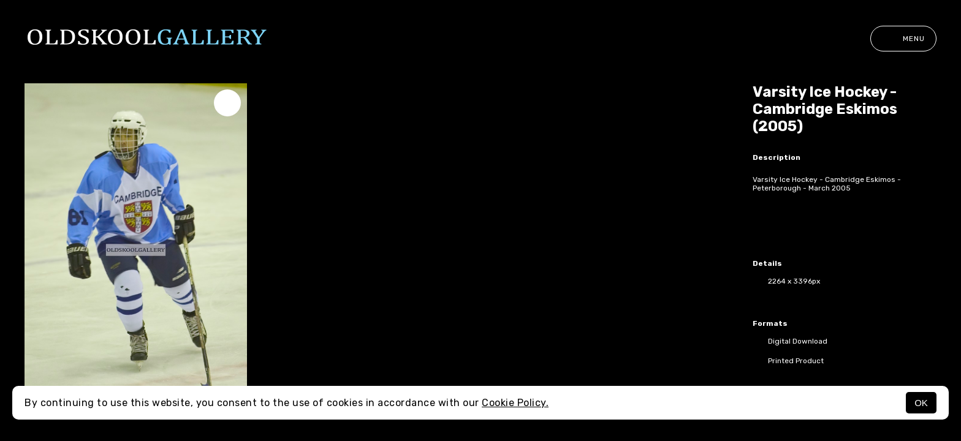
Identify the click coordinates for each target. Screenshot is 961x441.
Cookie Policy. (515, 403)
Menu (903, 38)
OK (921, 403)
